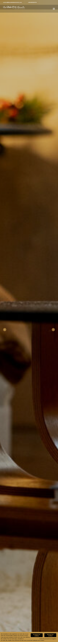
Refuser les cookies (50, 635)
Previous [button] (4, 329)
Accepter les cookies (36, 635)
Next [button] (53, 329)
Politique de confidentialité (31, 638)
